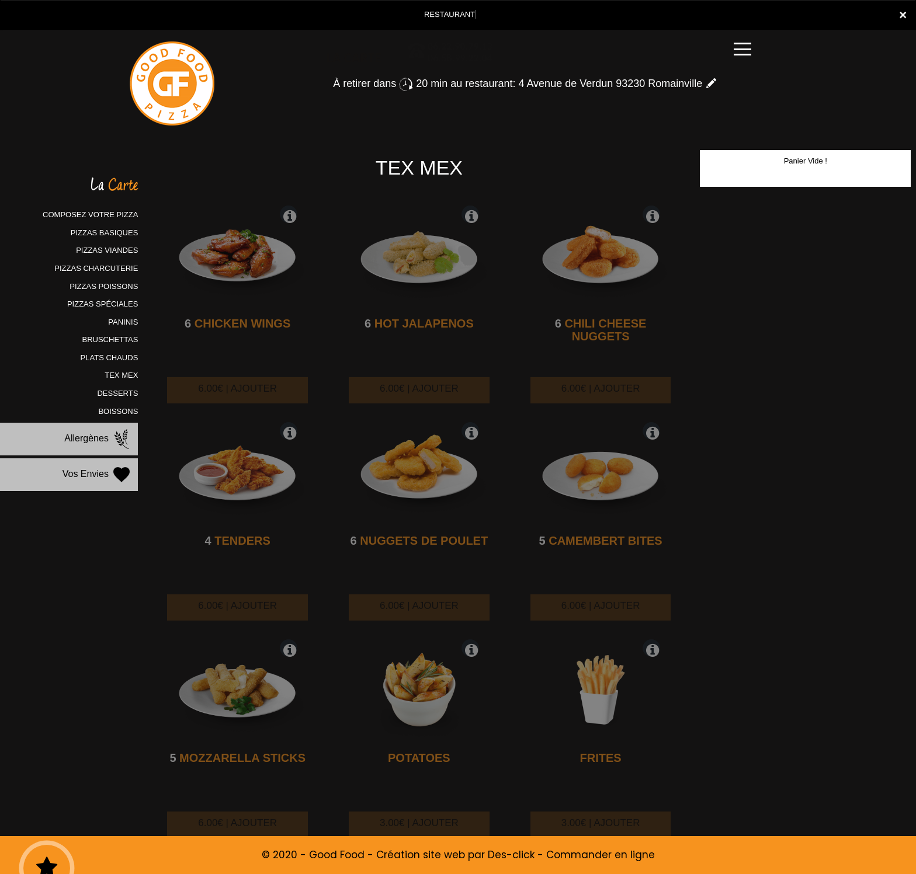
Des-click (511, 855)
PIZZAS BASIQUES (104, 232)
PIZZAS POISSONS (104, 286)
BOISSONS (118, 411)
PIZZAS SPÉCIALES (102, 304)
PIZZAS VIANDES (107, 250)
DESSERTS (117, 393)
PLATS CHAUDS (109, 357)
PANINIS (123, 322)
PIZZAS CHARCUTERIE (96, 268)
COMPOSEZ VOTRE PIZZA (90, 214)
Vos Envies (98, 474)
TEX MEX (121, 375)
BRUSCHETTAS (110, 339)
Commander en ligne (600, 855)
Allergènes (98, 439)
